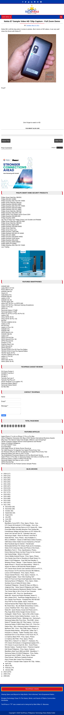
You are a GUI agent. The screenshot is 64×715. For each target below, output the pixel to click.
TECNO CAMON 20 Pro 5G (10, 354)
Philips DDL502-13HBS (8, 199)
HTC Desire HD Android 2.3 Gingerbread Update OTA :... (23, 643)
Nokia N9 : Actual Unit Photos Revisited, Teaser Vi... (21, 595)
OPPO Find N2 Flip (7, 462)
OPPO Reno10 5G (7, 341)
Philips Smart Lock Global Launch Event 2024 (15, 214)
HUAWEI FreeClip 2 (7, 373)
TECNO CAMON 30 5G (8, 322)
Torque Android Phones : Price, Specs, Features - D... (22, 575)
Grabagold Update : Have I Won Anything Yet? (19, 577)
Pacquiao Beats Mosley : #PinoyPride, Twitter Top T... (22, 630)
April (6, 663)
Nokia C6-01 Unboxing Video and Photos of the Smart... (22, 548)
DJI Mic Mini (5, 387)
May (6, 521)
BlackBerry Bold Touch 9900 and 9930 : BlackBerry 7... (22, 651)
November (8, 509)
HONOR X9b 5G (6, 334)
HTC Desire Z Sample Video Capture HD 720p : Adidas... (23, 661)
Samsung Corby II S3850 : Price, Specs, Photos (20, 655)
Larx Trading (5, 247)
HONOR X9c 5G (6, 300)
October (8, 511)
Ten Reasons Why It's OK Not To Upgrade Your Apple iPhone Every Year (24, 452)
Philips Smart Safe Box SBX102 (11, 202)
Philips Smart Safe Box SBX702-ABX (13, 221)
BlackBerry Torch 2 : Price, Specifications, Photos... (21, 550)
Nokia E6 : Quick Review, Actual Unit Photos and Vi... (22, 610)
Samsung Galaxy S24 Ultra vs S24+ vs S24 (15, 453)
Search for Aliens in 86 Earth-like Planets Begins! (20, 566)
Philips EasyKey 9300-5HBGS (10, 242)
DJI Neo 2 (4, 375)
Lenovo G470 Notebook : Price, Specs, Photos (19, 573)
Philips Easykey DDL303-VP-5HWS (12, 233)
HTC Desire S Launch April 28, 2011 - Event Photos (21, 645)
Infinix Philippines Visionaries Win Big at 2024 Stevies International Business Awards (28, 438)
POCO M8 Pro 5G (7, 289)
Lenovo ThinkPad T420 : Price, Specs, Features (20, 608)
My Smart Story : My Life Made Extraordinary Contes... (22, 606)
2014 (5, 498)
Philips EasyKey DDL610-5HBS (11, 207)
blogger (59, 147)
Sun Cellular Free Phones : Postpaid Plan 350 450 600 (22, 599)
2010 (5, 672)
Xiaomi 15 (4, 293)
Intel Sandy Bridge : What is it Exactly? (17, 554)
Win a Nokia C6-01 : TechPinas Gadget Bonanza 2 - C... (22, 597)
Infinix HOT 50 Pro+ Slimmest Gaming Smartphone (17, 305)
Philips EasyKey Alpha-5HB (10, 225)
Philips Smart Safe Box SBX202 (11, 211)
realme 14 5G (5, 298)
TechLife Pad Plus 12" (8, 380)
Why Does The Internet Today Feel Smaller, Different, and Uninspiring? (23, 440)
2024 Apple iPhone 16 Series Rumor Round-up (16, 448)
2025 (5, 475)
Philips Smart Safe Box (8, 228)
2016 (5, 494)
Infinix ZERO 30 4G (7, 361)
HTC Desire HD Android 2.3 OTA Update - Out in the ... (22, 525)
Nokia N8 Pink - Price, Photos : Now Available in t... (21, 537)
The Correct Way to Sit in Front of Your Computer (20, 591)
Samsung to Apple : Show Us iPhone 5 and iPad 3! (21, 535)
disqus (54, 147)
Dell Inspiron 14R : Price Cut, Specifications (18, 593)
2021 (5, 484)
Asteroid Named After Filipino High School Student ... (21, 604)
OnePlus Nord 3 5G (7, 344)
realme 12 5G (5, 324)
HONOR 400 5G (6, 296)
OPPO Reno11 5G (7, 332)
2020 (5, 486)
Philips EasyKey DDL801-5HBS (11, 204)
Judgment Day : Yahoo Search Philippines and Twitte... (22, 587)
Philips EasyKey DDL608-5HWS (11, 226)
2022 (5, 482)
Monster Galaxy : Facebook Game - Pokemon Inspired (22, 647)
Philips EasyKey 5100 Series (10, 238)
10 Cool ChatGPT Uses (8, 445)
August (7, 515)
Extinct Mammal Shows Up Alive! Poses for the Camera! (22, 552)
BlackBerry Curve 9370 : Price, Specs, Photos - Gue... (22, 523)
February (8, 667)
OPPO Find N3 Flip (7, 337)
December (8, 506)
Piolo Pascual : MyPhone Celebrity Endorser (19, 657)
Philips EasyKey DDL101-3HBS (11, 209)
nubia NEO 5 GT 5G (7, 288)
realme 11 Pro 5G (6, 356)
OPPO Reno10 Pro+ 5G (8, 339)
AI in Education (6, 446)
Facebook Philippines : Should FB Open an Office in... (22, 585)
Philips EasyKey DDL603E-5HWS (12, 236)
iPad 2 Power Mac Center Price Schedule (18, 659)
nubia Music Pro (6, 295)
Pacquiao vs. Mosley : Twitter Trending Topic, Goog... (21, 632)
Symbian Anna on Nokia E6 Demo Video (17, 583)
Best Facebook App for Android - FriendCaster (19, 544)
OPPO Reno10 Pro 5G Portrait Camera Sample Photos (18, 463)
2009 (5, 674)
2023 (5, 480)
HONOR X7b (5, 329)
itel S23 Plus (5, 325)
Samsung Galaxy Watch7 (9, 383)
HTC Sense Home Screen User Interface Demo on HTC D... (24, 568)
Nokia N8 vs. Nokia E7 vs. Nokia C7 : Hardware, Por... (22, 641)
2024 (5, 478)
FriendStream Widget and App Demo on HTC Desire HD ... (23, 531)
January (8, 670)
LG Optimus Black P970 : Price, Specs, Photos (19, 637)
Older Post (58, 140)
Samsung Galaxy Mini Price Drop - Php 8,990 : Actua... (22, 620)
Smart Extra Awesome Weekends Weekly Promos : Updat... (24, 589)
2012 (5, 502)
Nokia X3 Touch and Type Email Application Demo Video (22, 579)
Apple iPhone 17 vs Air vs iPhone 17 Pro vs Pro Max (17, 436)
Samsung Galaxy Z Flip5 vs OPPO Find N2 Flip (16, 458)
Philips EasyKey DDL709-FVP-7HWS (13, 245)
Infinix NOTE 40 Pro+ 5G (9, 319)
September (9, 513)
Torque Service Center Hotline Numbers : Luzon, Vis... (22, 616)
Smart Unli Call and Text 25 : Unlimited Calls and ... (21, 533)
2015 (5, 496)
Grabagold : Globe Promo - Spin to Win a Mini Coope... (22, 614)
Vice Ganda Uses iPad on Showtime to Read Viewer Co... (23, 558)
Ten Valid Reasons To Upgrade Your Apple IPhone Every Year (20, 450)
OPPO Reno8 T (6, 348)
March (7, 665)
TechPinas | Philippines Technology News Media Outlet (37, 713)
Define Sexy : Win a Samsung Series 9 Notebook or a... (22, 626)
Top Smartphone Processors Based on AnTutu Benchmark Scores (22, 455)
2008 (5, 676)
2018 (5, 490)
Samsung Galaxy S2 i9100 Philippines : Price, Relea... (22, 653)
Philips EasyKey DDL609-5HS (10, 216)
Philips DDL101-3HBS (8, 235)
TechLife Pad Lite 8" (7, 378)
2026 (5, 473)
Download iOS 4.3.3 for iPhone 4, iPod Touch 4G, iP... (22, 634)
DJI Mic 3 (4, 376)
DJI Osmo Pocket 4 (7, 371)
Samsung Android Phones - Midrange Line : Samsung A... (23, 618)
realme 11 (4, 358)
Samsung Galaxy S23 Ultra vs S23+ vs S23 (15, 460)
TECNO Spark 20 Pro (8, 353)
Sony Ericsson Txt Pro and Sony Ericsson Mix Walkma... (22, 570)
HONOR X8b (5, 330)
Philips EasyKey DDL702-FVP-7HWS (13, 201)
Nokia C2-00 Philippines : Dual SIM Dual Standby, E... (22, 560)
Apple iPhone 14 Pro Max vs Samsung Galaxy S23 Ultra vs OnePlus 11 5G (25, 457)
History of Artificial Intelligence (10, 443)
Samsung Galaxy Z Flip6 (9, 312)
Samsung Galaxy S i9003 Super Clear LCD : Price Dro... (22, 624)
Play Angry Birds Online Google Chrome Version (20, 612)
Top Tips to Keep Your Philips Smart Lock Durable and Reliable (21, 219)
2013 (5, 500)
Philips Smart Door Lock (9, 230)
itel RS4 (3, 320)
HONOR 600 (5, 286)
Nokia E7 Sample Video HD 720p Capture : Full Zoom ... (22, 622)
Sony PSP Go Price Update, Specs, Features (19, 601)
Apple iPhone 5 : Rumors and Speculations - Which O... (22, 564)
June (7, 519)
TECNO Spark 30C (7, 301)
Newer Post (6, 140)
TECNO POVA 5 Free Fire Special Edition (14, 351)
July (6, 517)
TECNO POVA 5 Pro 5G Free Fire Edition (14, 349)
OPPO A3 (4, 308)
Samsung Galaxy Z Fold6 (9, 310)
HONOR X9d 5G (6, 291)
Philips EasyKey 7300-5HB (9, 231)
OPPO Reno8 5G (6, 346)
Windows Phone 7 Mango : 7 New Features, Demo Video (23, 562)
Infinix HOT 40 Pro (7, 359)
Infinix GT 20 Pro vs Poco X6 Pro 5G (12, 313)
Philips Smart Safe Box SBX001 (11, 223)
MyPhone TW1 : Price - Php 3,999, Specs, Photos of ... (22, 628)
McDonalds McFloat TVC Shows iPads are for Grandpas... (23, 546)
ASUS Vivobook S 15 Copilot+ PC (12, 381)
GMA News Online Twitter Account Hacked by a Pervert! (22, 542)
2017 (5, 492)
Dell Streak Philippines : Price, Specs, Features (20, 649)
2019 (5, 488)
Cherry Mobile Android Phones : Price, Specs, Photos (22, 556)
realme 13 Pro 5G (6, 307)
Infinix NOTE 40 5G (7, 317)
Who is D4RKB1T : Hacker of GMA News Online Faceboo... (23, 540)
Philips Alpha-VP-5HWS (8, 243)
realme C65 (5, 315)
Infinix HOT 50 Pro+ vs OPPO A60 (12, 303)
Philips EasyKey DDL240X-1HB (11, 213)
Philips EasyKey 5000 (8, 218)
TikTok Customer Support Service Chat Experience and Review (21, 441)
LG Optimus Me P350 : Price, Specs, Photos (19, 639)
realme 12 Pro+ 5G (7, 327)
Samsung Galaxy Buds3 (9, 385)
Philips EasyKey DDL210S (9, 240)
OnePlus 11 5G (6, 342)
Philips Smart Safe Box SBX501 (11, 197)
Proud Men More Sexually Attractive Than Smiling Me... (22, 529)
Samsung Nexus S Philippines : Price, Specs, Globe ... (22, 581)
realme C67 (5, 336)
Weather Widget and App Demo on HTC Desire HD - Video (23, 527)
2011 (5, 504)
